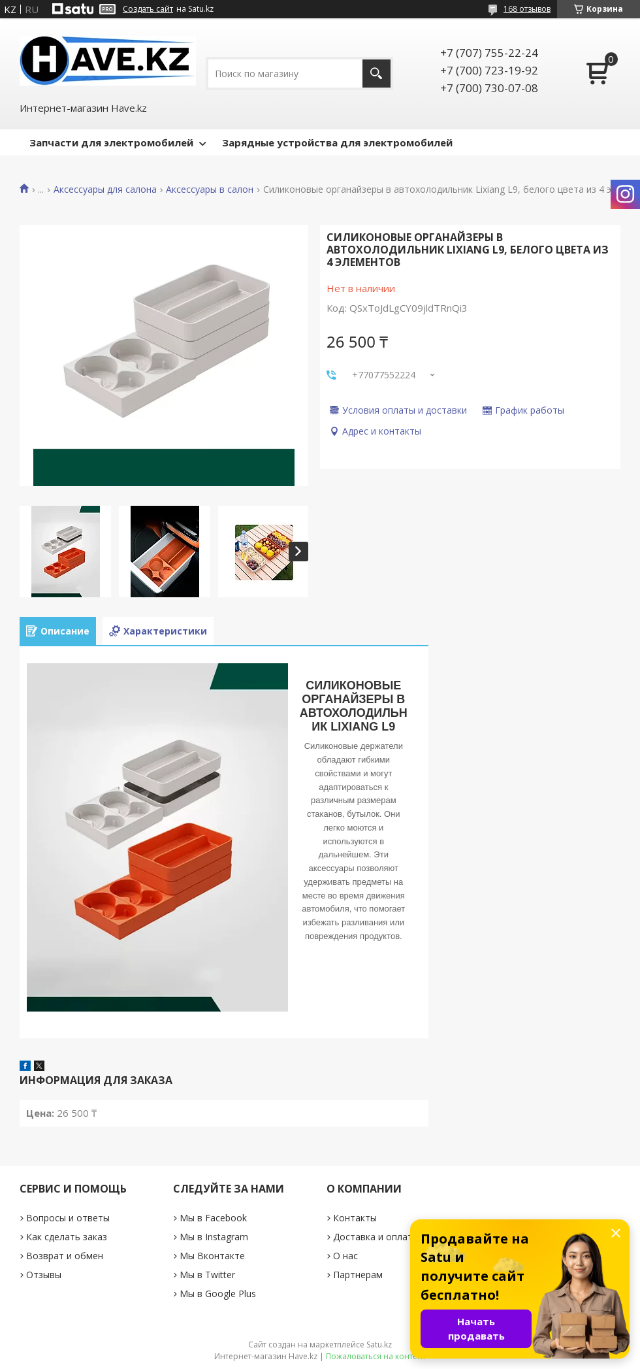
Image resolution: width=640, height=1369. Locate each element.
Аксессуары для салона (105, 189)
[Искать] (376, 73)
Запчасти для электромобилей (111, 142)
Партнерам (358, 1274)
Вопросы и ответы (68, 1218)
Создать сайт (148, 9)
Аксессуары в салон (209, 189)
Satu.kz (379, 1344)
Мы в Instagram (214, 1236)
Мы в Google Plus (218, 1293)
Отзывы (43, 1274)
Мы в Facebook (213, 1218)
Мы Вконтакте (212, 1255)
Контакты (355, 1218)
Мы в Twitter (207, 1274)
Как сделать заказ (66, 1236)
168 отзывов (527, 8)
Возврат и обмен (64, 1255)
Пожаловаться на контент (376, 1356)
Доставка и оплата (375, 1236)
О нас (345, 1255)
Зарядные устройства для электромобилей (337, 142)
